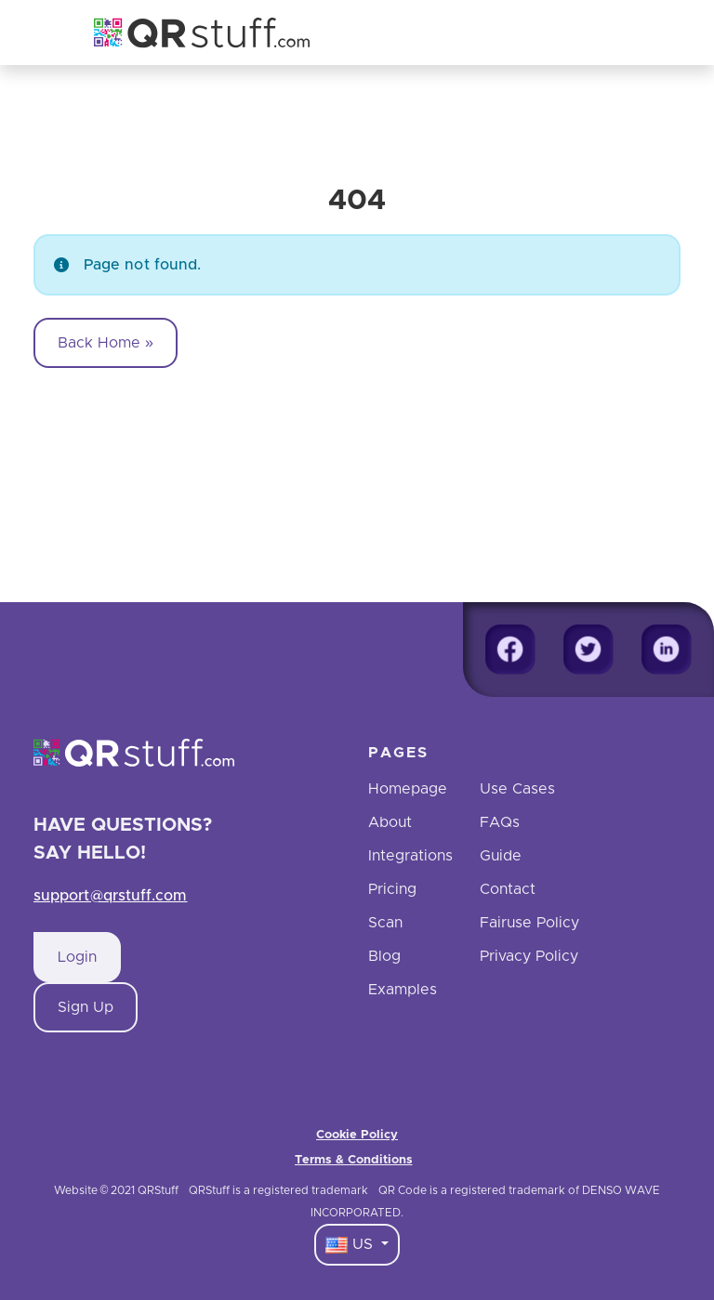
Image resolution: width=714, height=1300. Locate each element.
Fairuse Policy (529, 922)
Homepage (407, 788)
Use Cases (517, 788)
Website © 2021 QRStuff (116, 1190)
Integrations (410, 855)
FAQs (500, 822)
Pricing (392, 889)
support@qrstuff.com (110, 895)
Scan (385, 922)
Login (77, 957)
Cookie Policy (357, 1135)
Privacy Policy (529, 956)
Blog (384, 956)
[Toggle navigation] (617, 32)
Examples (402, 989)
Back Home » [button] (105, 342)
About (390, 822)
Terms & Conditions (354, 1160)
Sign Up (85, 1007)
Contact (508, 889)
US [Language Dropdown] (351, 1245)
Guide (501, 855)
